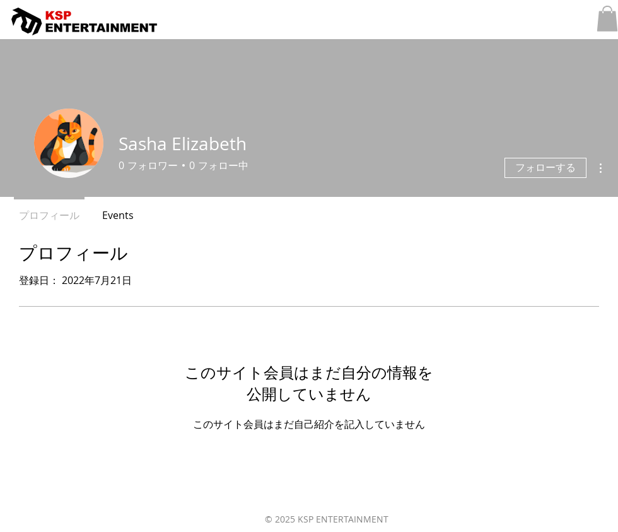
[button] (607, 19)
